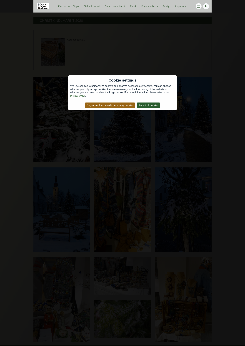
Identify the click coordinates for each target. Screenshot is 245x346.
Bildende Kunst (92, 6)
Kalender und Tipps (68, 6)
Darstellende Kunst (115, 6)
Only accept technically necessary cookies (110, 105)
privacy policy (77, 95)
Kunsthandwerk (149, 6)
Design (166, 6)
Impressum (181, 6)
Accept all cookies (148, 105)
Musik (133, 6)
